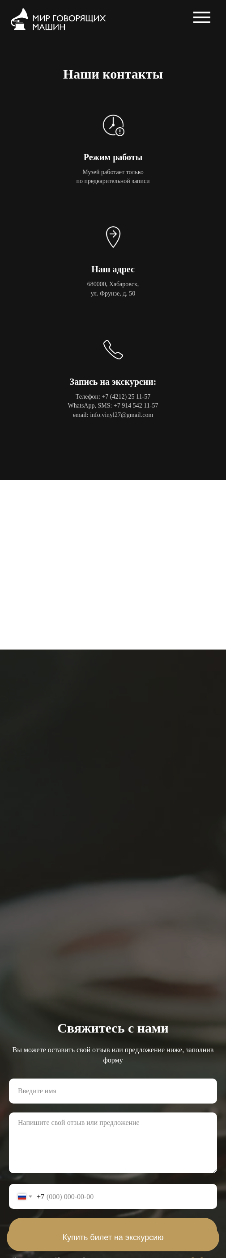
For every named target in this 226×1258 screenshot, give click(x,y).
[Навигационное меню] (201, 17)
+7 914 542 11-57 (136, 405)
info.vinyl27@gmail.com (121, 415)
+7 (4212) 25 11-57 (126, 396)
